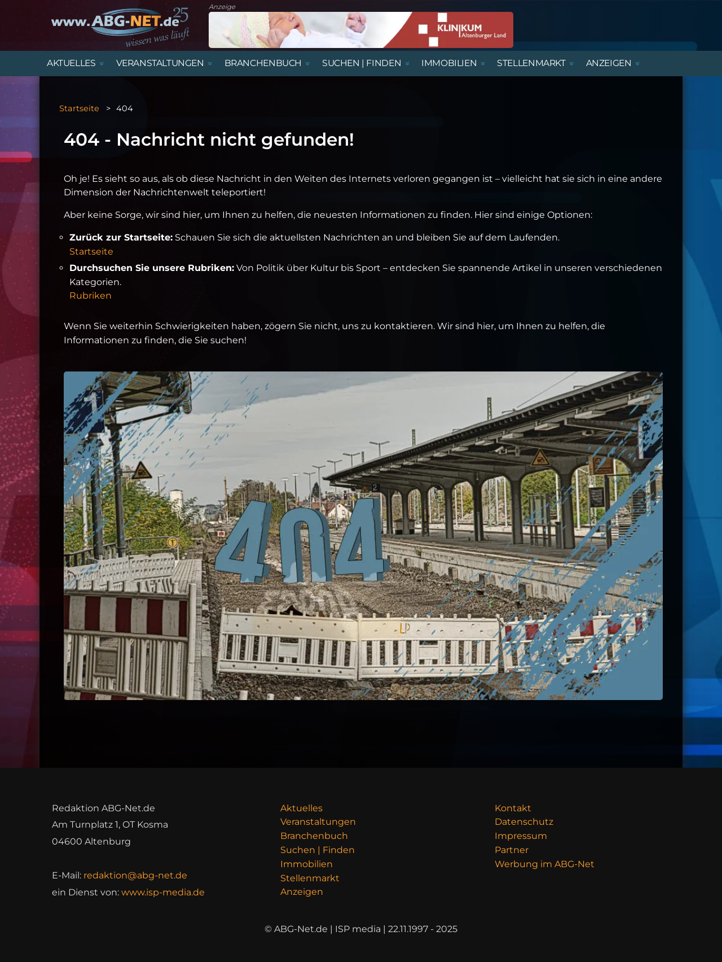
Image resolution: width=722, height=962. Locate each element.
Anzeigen (301, 891)
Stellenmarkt (310, 878)
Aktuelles (301, 808)
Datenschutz (524, 821)
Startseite (79, 108)
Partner (512, 850)
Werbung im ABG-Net (545, 864)
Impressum (521, 835)
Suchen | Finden (317, 850)
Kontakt (513, 808)
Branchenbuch (314, 835)
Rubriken (90, 295)
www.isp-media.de (163, 892)
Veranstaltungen (318, 821)
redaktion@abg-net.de (135, 875)
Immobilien (306, 864)
